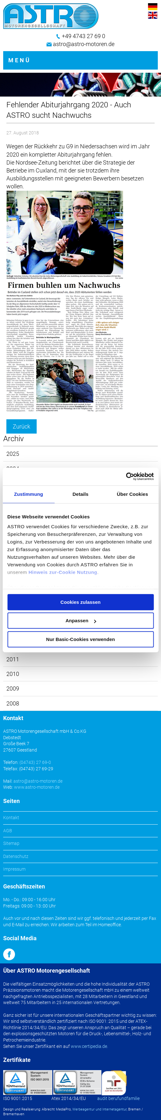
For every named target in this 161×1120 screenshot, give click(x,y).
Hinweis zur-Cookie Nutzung (63, 572)
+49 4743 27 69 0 (83, 36)
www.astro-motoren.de (37, 787)
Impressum (14, 869)
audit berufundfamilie (118, 1098)
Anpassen (80, 620)
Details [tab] (81, 494)
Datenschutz (15, 856)
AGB (7, 830)
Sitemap (11, 843)
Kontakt (11, 817)
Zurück (21, 426)
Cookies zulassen (81, 602)
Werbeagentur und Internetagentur (99, 1109)
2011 (12, 659)
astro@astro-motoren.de (83, 44)
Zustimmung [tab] (28, 494)
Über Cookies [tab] (132, 494)
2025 (12, 453)
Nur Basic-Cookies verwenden (80, 639)
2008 (12, 703)
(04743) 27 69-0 (35, 762)
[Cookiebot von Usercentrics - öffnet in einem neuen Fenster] (126, 476)
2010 (12, 674)
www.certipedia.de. (89, 1046)
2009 (12, 688)
